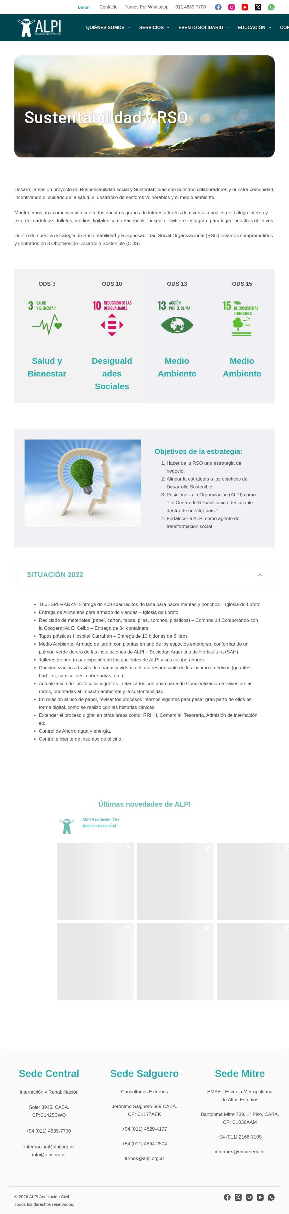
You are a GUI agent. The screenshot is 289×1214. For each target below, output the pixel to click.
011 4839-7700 (191, 7)
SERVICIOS (155, 27)
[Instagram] (231, 7)
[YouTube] (245, 7)
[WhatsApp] (271, 7)
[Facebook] (218, 7)
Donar (84, 7)
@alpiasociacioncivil (99, 825)
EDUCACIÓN (255, 27)
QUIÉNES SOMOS (109, 27)
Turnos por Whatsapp (146, 7)
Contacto (109, 7)
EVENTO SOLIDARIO (204, 27)
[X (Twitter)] (258, 7)
